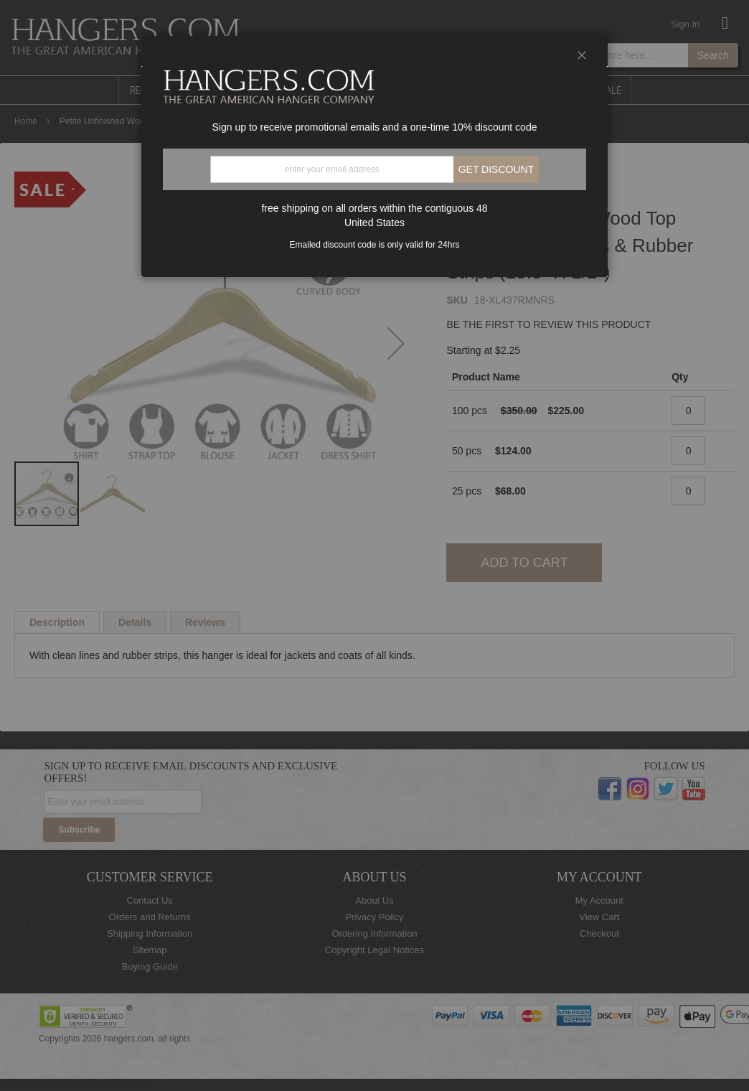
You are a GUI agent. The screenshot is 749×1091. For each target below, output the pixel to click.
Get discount (496, 169)
